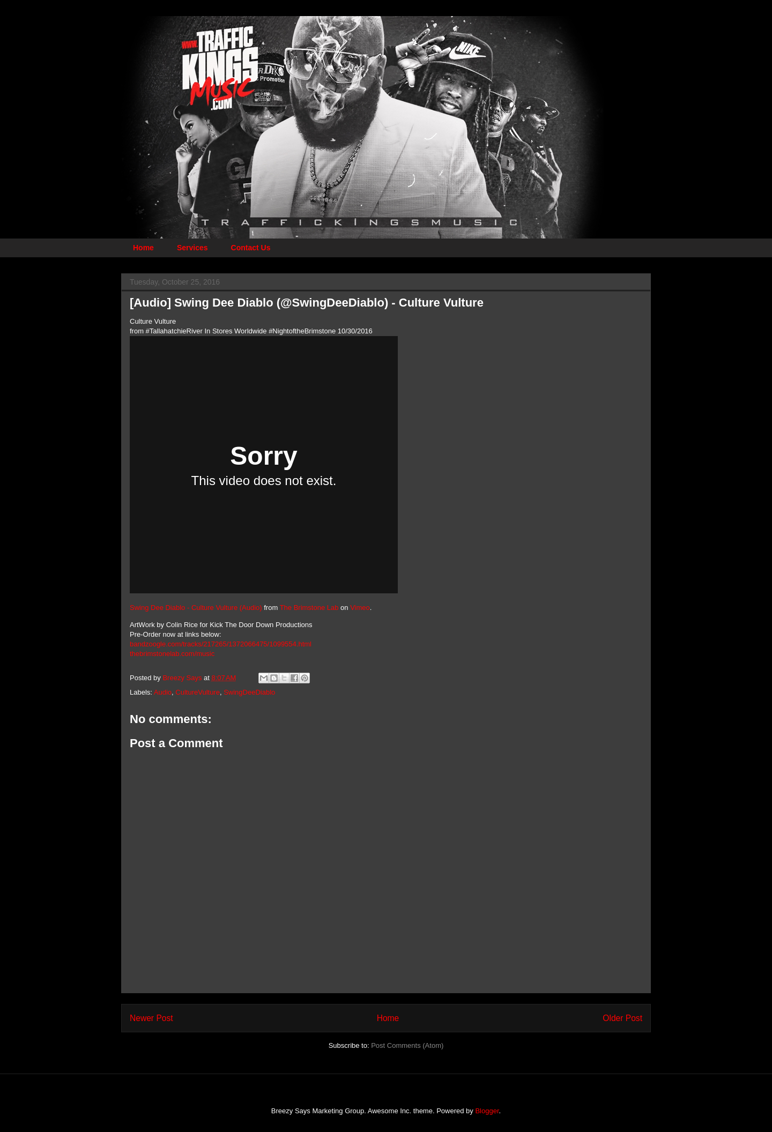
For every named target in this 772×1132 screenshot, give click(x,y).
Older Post (622, 1018)
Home (143, 247)
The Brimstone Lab (309, 608)
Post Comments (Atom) (407, 1045)
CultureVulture (197, 692)
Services (192, 247)
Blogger (487, 1111)
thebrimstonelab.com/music (172, 654)
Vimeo (360, 608)
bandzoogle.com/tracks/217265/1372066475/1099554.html (220, 644)
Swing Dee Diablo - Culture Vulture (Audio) (196, 608)
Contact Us (251, 247)
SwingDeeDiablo (249, 692)
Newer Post (151, 1018)
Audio (163, 692)
